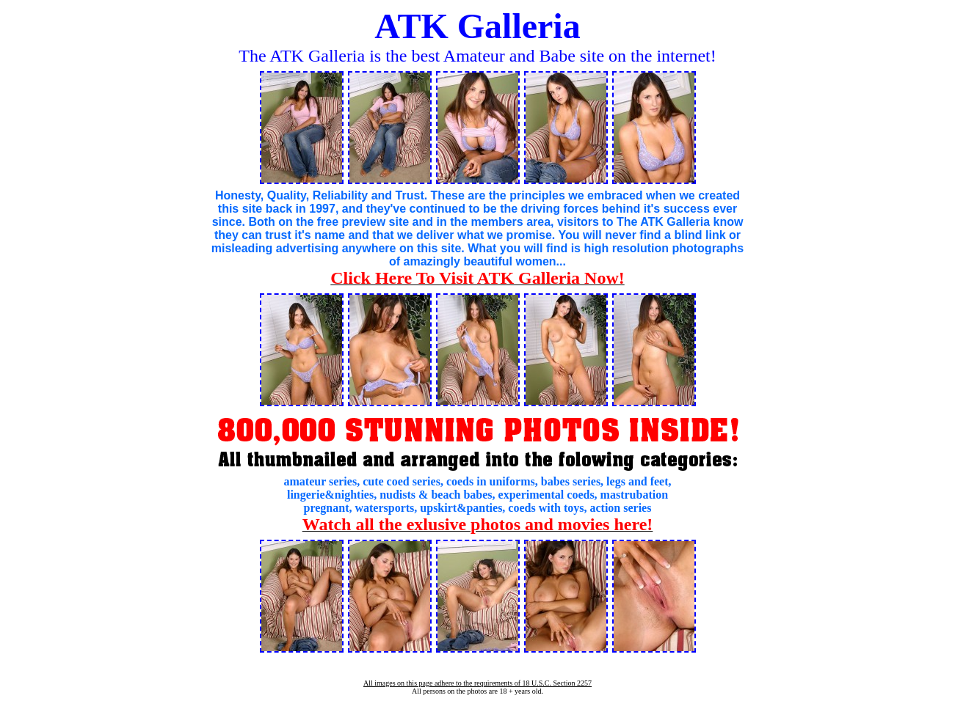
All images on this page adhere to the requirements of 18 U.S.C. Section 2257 (477, 683)
